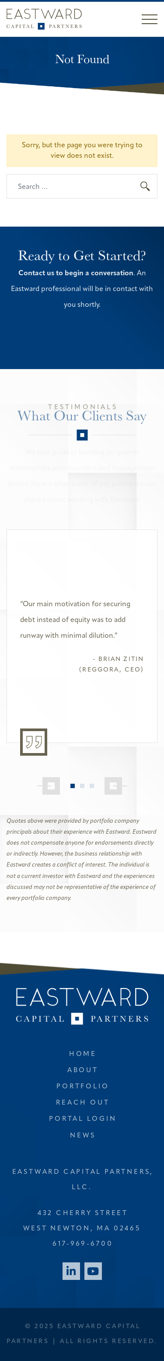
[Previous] (48, 786)
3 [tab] (92, 786)
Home (83, 1054)
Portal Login (82, 1119)
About (82, 1070)
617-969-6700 (82, 1244)
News (82, 1136)
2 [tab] (82, 786)
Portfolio (82, 1087)
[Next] (116, 786)
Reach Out (82, 1103)
